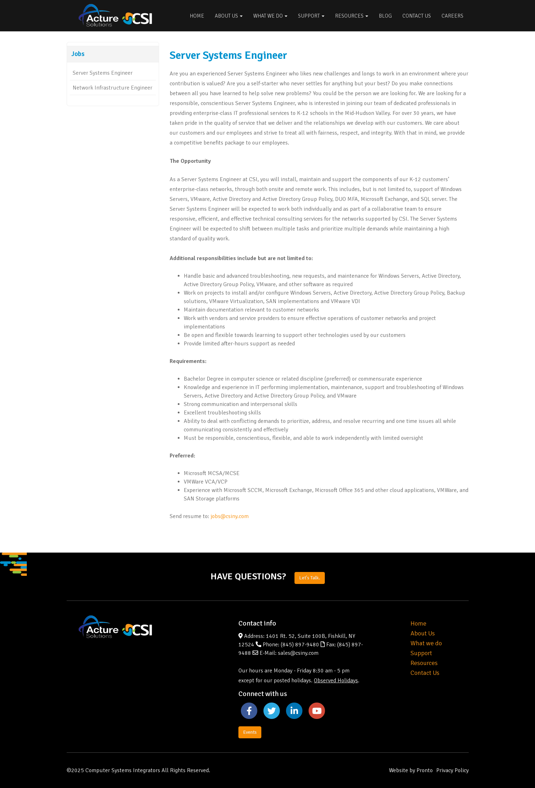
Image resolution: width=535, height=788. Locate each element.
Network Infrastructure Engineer (112, 87)
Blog (385, 16)
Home (197, 16)
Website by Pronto (411, 770)
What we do (426, 643)
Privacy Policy (452, 770)
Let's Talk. (309, 578)
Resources (351, 16)
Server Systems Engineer (103, 72)
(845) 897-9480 (300, 644)
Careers (452, 16)
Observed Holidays (336, 680)
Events (250, 732)
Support (311, 16)
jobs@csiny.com (230, 516)
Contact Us (416, 16)
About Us (229, 16)
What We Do (270, 16)
